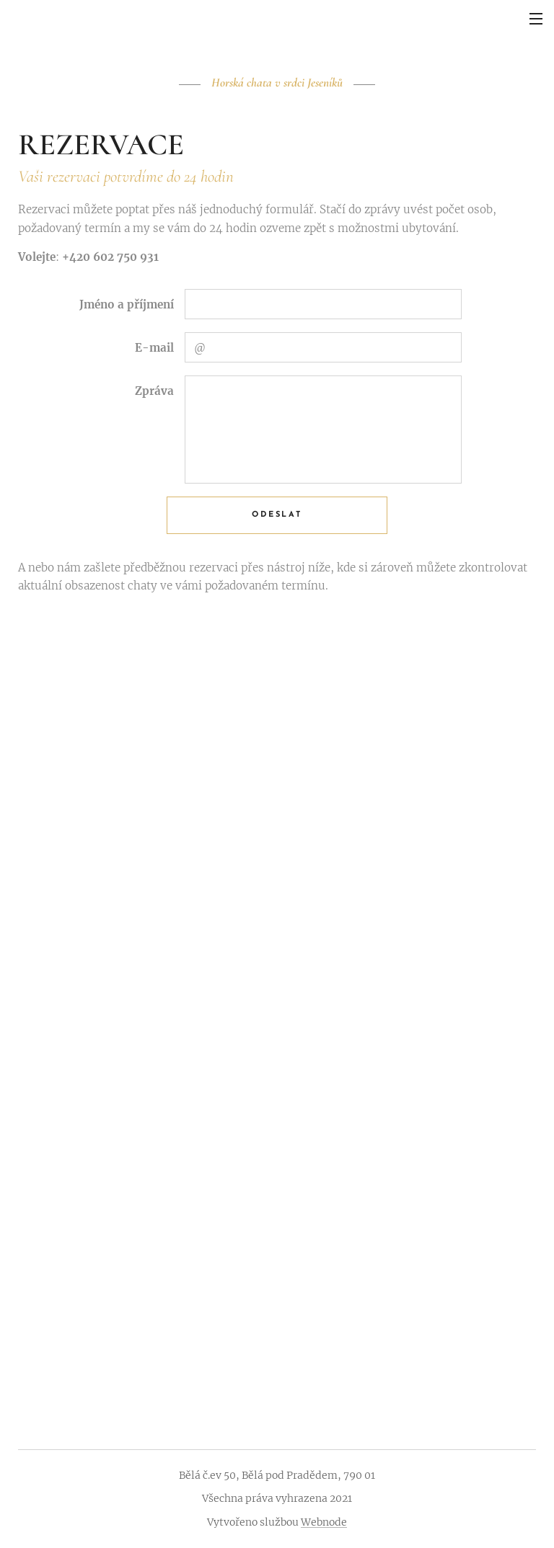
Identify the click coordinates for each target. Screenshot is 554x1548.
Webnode (324, 1522)
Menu (535, 18)
